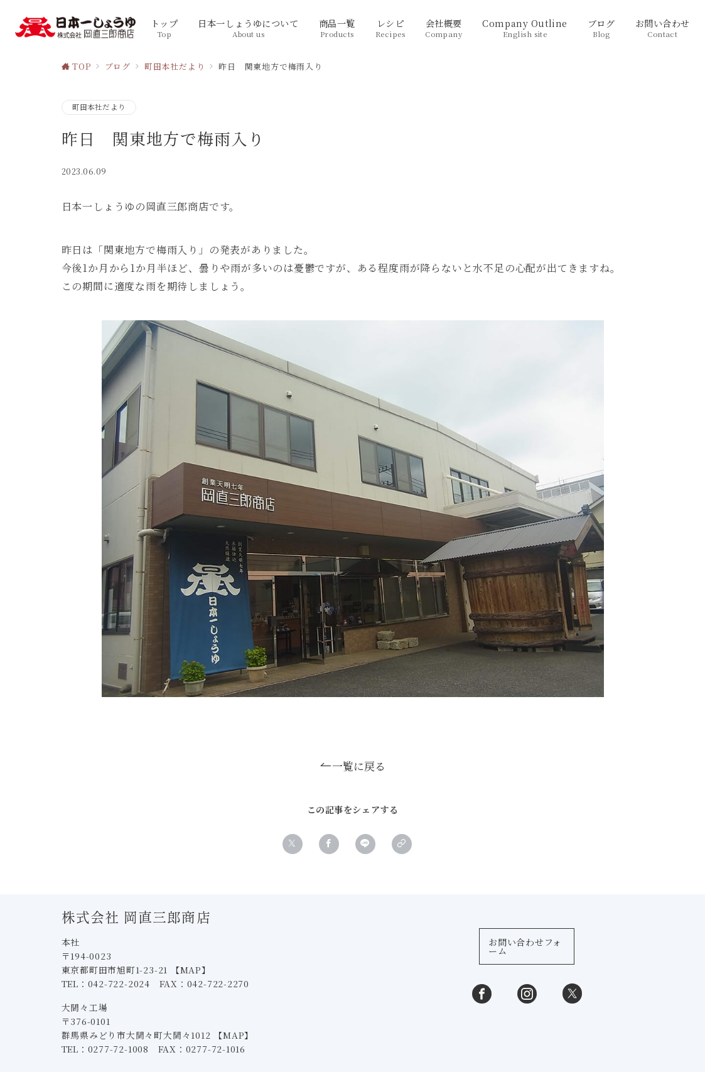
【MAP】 (192, 971)
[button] (402, 845)
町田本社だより (99, 107)
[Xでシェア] (293, 845)
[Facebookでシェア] (329, 845)
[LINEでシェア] (365, 845)
